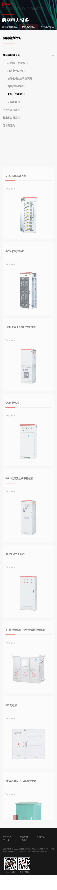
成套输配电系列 (11, 62)
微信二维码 (10, 865)
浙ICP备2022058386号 (37, 851)
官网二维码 (24, 865)
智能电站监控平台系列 (19, 85)
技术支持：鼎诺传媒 (19, 851)
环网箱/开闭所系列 (17, 70)
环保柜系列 (13, 109)
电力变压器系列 (11, 117)
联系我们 (24, 840)
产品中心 (7, 837)
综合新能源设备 (9, 27)
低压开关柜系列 (15, 101)
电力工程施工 (47, 27)
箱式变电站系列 (15, 78)
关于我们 (7, 840)
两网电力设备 (28, 27)
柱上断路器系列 (11, 125)
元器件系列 (9, 132)
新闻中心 (40, 837)
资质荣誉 (24, 837)
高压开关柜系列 (15, 93)
